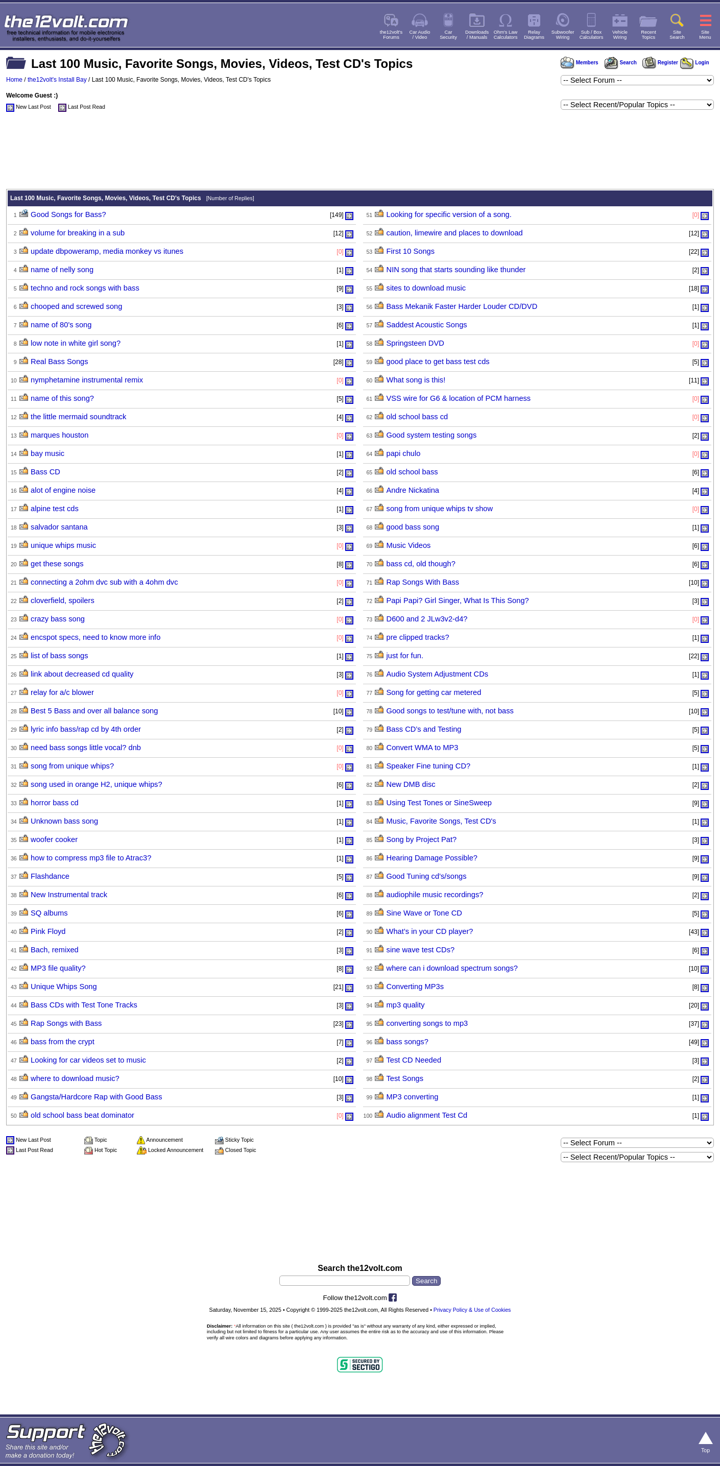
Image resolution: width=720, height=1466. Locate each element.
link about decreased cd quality (82, 674)
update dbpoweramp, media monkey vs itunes (107, 251)
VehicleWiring (620, 35)
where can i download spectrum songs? (452, 968)
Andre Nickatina (413, 490)
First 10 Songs (411, 251)
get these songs (57, 564)
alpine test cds (55, 508)
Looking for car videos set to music (88, 1060)
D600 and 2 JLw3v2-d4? (427, 619)
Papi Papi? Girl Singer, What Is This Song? (458, 600)
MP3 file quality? (58, 968)
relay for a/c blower (62, 692)
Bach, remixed (55, 950)
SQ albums (49, 913)
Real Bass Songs (59, 361)
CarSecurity (448, 35)
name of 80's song (61, 325)
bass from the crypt (62, 1042)
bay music (47, 453)
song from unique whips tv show (440, 508)
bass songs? (407, 1042)
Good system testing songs (432, 435)
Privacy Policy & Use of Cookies (472, 1310)
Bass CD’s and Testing (424, 729)
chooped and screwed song (76, 306)
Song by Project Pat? (422, 839)
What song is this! (416, 380)
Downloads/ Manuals (477, 35)
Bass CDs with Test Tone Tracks (84, 1005)
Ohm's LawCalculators (506, 35)
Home (14, 79)
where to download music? (75, 1078)
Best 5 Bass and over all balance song (94, 711)
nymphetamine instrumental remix (87, 380)
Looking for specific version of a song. (449, 214)
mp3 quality (406, 1005)
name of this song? (62, 398)
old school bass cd (417, 417)
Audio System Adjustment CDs (438, 674)
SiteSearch (677, 35)
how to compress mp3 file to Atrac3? (91, 858)
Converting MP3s (415, 986)
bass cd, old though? (421, 564)
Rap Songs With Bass (423, 582)
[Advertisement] (360, 153)
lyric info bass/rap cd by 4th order (86, 729)
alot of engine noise (63, 490)
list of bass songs (59, 656)
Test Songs (405, 1078)
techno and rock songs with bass (85, 288)
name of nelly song (62, 270)
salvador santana (59, 527)
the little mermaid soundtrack (78, 417)
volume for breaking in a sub (78, 233)
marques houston (59, 435)
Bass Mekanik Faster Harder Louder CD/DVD (462, 306)
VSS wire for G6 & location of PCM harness (459, 398)
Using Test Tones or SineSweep (439, 803)
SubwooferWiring (562, 35)
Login (694, 62)
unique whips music (63, 545)
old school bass (412, 472)
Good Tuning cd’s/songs (427, 876)
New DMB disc (411, 784)
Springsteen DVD (415, 343)
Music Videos (409, 545)
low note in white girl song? (76, 343)
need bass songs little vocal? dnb (86, 747)
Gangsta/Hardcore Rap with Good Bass (96, 1097)
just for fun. (405, 656)
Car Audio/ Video (420, 35)
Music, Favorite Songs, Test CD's (441, 821)
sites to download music (426, 288)
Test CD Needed (414, 1060)
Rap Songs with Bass (66, 1023)
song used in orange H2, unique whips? (96, 784)
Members (579, 62)
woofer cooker (54, 839)
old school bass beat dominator (82, 1115)
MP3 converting (413, 1097)
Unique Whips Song (64, 986)
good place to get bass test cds (438, 361)
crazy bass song (58, 619)
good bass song (413, 527)
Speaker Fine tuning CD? (429, 766)
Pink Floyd (48, 931)
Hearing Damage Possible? (432, 858)
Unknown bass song (64, 821)
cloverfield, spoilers (62, 600)
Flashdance (50, 876)
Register (660, 62)
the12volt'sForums (391, 35)
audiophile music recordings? (435, 895)
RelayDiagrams (534, 35)
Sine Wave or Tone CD (424, 913)
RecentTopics (648, 35)
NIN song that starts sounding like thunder (456, 270)
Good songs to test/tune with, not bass (450, 711)
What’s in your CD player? (430, 931)
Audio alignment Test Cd (427, 1115)
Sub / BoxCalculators (592, 35)
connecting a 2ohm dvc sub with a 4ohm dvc (104, 582)
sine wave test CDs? (421, 950)
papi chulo (404, 453)
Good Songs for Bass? (68, 214)
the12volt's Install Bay (57, 79)
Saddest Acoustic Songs (427, 325)
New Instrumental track (69, 895)
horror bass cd (55, 803)
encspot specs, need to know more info (95, 637)
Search (620, 62)
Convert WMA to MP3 (423, 747)
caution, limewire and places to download (455, 233)
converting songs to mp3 (427, 1023)
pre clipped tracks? (418, 637)
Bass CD (45, 472)
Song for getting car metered (434, 692)
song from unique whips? (72, 766)
